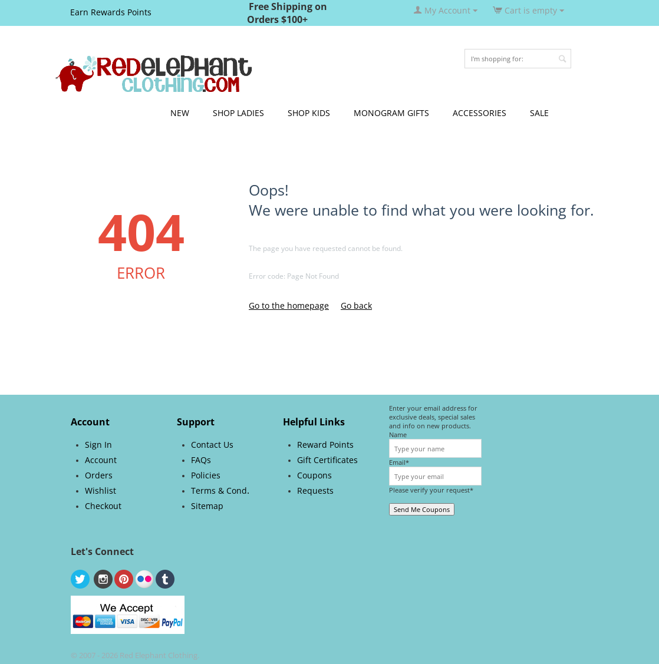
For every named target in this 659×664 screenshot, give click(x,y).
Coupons (314, 475)
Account (101, 459)
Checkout (103, 505)
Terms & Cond (219, 490)
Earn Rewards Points (110, 12)
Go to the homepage (289, 305)
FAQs (201, 459)
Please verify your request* (431, 489)
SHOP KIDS (309, 112)
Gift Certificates (327, 459)
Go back (356, 305)
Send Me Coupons (422, 509)
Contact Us (212, 444)
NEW (179, 112)
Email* (399, 462)
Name (398, 434)
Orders (99, 475)
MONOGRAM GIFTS (391, 112)
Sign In (98, 444)
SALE (539, 112)
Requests (315, 490)
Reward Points (325, 444)
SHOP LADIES (238, 112)
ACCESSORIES (479, 112)
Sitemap (207, 505)
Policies (205, 475)
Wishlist (100, 490)
